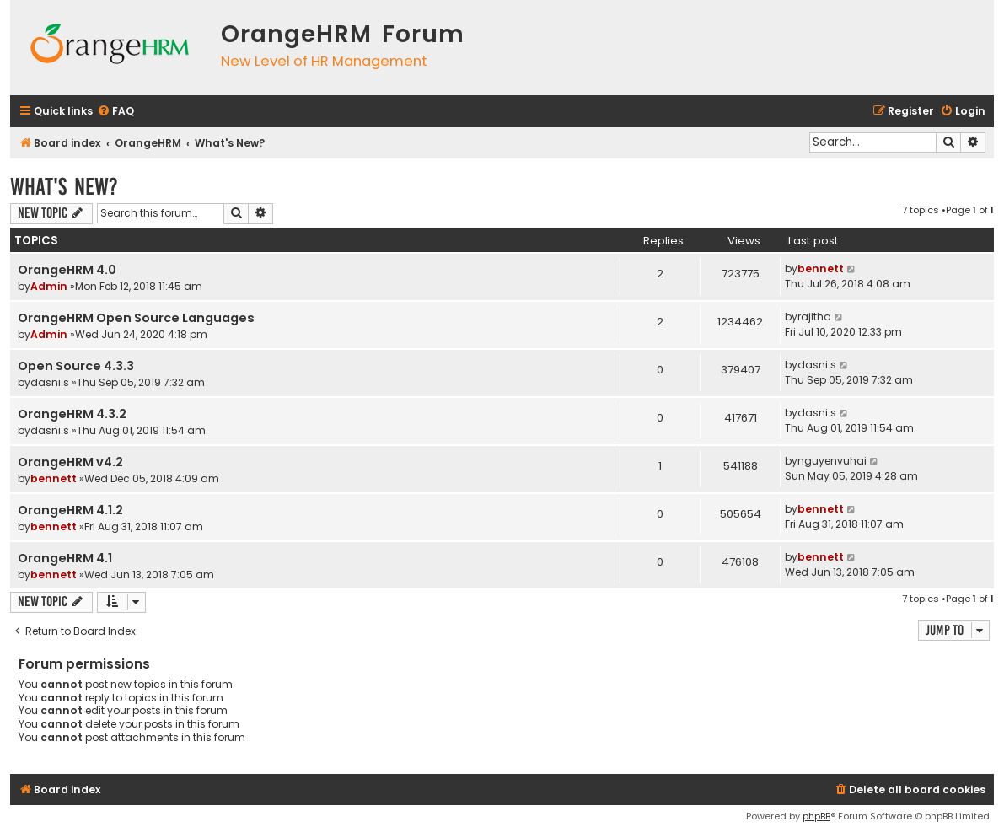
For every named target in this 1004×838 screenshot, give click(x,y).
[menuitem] (115, 111)
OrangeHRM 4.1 (65, 558)
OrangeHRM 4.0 (67, 269)
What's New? (64, 187)
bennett (820, 268)
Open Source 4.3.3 (76, 365)
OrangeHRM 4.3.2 (72, 414)
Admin (48, 286)
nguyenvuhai (832, 461)
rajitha (814, 316)
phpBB (816, 816)
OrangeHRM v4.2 (70, 462)
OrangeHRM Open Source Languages (136, 317)
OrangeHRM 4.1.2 (70, 510)
